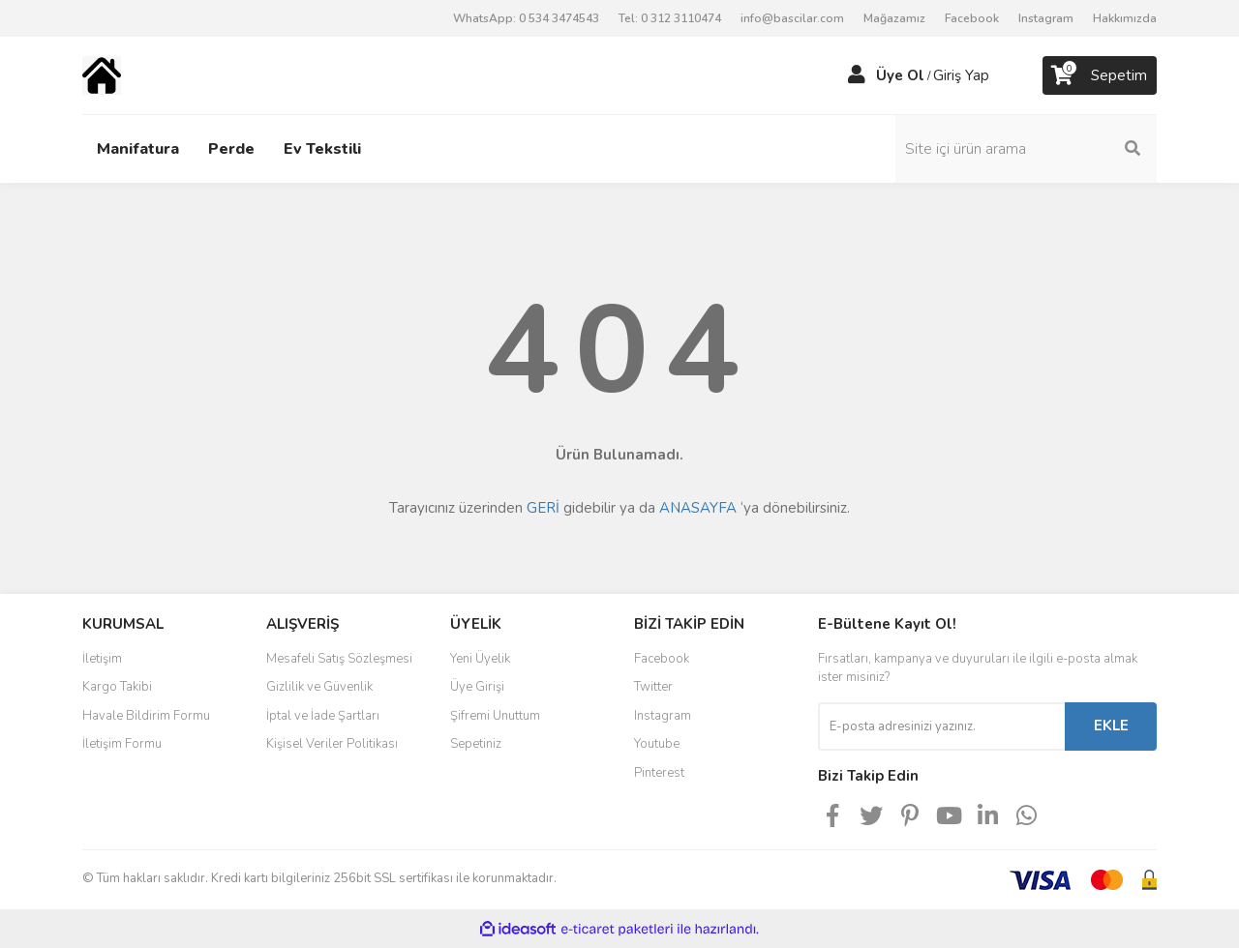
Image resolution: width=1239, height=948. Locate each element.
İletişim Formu (122, 744)
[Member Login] (856, 75)
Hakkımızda (1125, 18)
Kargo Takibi (117, 687)
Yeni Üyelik (480, 658)
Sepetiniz (475, 744)
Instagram (1045, 18)
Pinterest (659, 773)
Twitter (653, 687)
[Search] (1026, 149)
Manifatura (138, 149)
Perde (231, 149)
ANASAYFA (698, 508)
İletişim (102, 658)
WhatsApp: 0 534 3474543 (526, 18)
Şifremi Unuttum (495, 716)
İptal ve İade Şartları (322, 716)
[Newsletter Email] (941, 726)
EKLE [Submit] (1111, 725)
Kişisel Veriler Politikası (332, 744)
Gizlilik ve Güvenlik (319, 687)
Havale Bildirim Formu (146, 716)
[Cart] (1100, 75)
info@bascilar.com (792, 18)
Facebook (972, 18)
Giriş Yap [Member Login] (961, 75)
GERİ (543, 508)
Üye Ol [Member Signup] (900, 75)
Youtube (657, 744)
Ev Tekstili (322, 149)
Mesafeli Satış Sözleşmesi (339, 658)
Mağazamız (894, 18)
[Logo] (101, 74)
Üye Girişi (477, 687)
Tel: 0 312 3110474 (670, 18)
